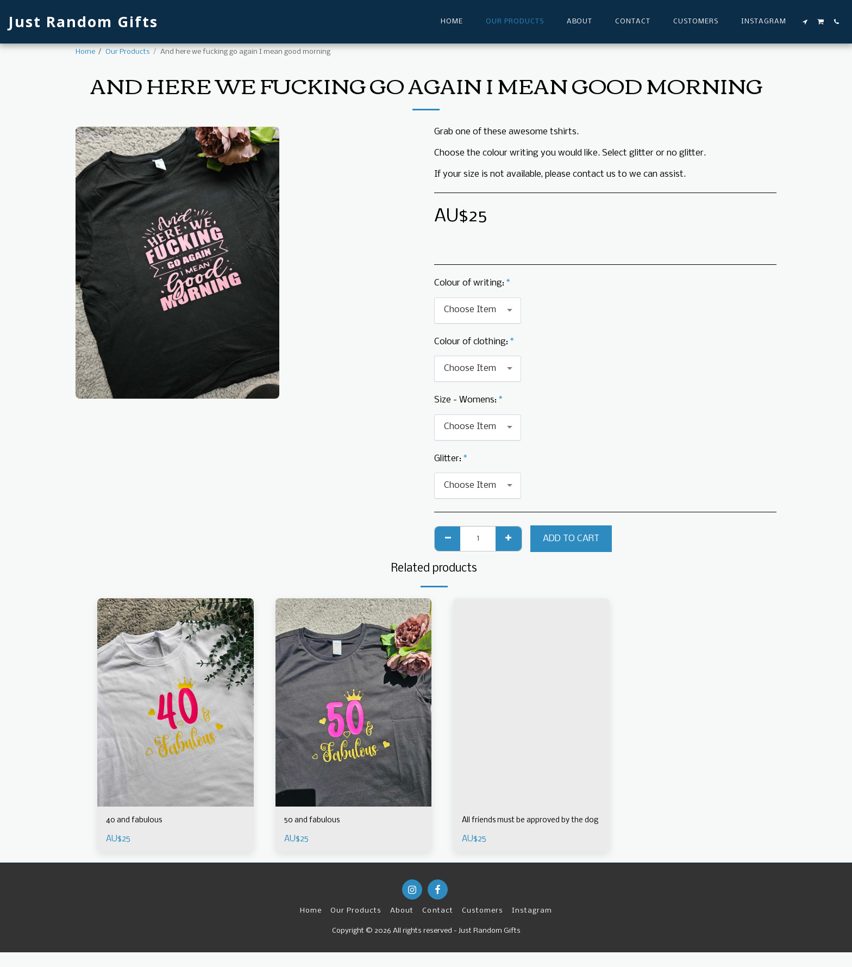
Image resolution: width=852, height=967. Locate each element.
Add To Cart (571, 538)
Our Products (127, 52)
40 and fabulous (138, 821)
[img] (175, 702)
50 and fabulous (316, 821)
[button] (805, 21)
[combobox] (477, 310)
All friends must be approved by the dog (525, 828)
